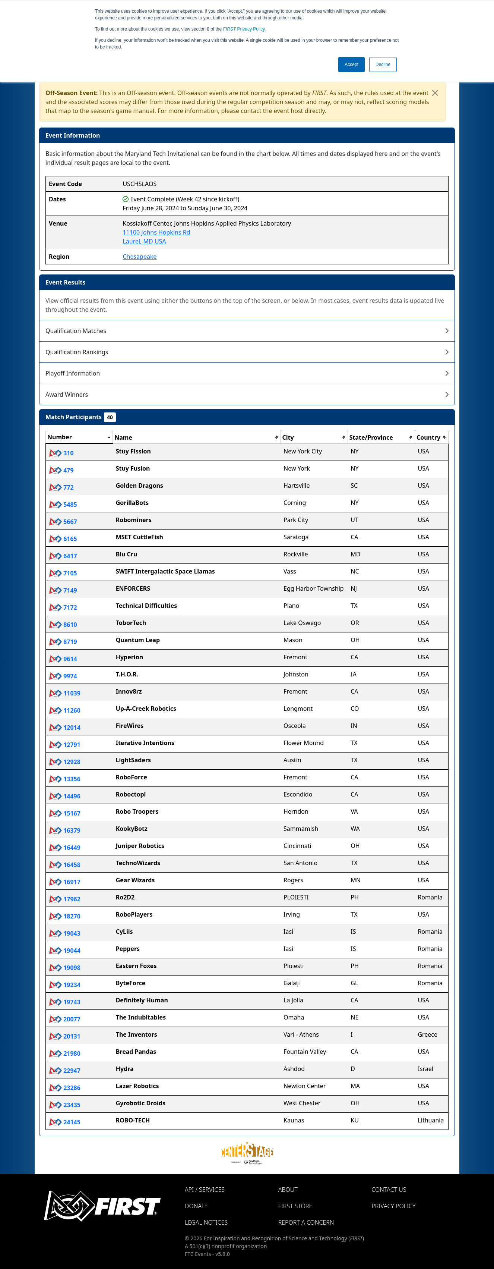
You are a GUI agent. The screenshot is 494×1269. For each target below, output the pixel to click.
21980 (64, 1053)
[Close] (435, 92)
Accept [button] (351, 64)
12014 (64, 727)
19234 (64, 985)
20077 (64, 1019)
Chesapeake (139, 256)
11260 (64, 710)
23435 (64, 1105)
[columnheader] (79, 437)
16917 (64, 882)
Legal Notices (206, 1222)
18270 (64, 916)
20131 (64, 1036)
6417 (63, 556)
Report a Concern (306, 1222)
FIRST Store (295, 1206)
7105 (63, 573)
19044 (64, 950)
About (288, 1189)
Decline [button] (383, 64)
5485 (63, 504)
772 (61, 487)
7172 (63, 607)
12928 (64, 762)
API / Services (205, 1189)
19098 (64, 968)
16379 (64, 830)
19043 (64, 933)
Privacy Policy (244, 29)
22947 (64, 1071)
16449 (64, 848)
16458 (64, 865)
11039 (64, 693)
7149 (63, 590)
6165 (63, 539)
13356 (64, 779)
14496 (64, 796)
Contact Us (388, 1189)
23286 (64, 1088)
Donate (196, 1206)
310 (61, 453)
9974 (63, 676)
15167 (64, 813)
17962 (64, 899)
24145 (64, 1122)
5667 (63, 522)
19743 (64, 1002)
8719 (63, 642)
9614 (63, 659)
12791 (64, 745)
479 (61, 470)
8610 (63, 625)
